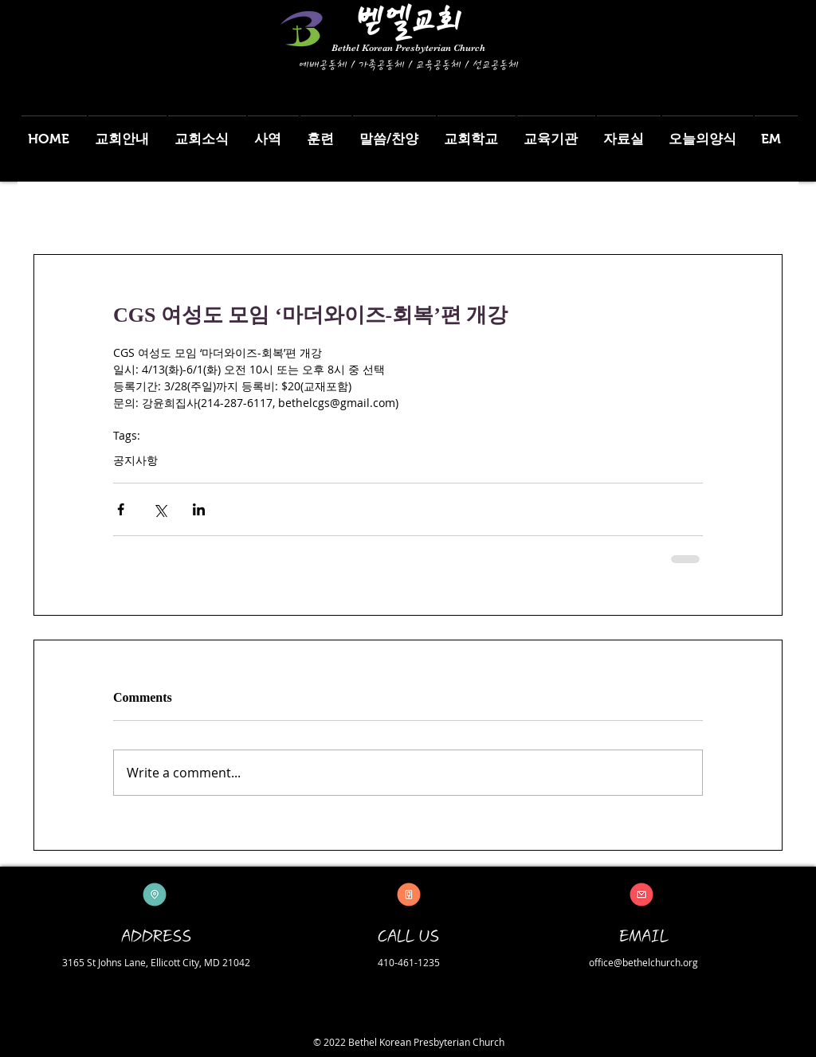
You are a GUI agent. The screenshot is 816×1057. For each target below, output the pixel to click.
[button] (127, 131)
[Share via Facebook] (120, 509)
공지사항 (135, 460)
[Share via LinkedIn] (198, 509)
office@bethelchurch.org (643, 962)
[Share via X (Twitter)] (159, 509)
